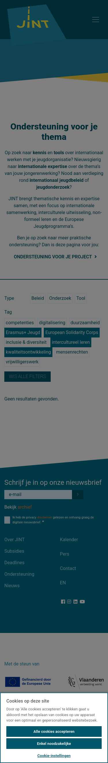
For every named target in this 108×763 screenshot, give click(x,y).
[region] (54, 727)
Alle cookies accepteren (53, 731)
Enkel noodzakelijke (54, 743)
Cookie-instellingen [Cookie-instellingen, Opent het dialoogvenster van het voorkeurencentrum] (54, 756)
